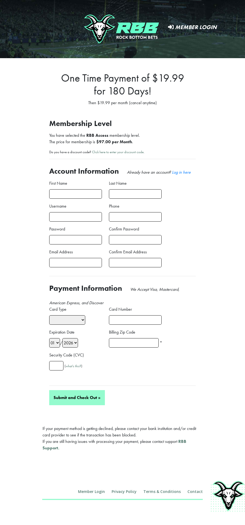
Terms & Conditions (162, 491)
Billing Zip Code (122, 332)
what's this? (73, 366)
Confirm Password (124, 229)
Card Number (120, 309)
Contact (195, 491)
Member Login (192, 27)
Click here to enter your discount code (118, 152)
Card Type (57, 309)
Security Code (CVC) (66, 355)
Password (57, 229)
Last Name (118, 183)
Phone (114, 206)
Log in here (181, 172)
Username (57, 206)
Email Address (61, 252)
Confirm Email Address (128, 252)
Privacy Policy (124, 491)
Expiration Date (61, 332)
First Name (58, 183)
